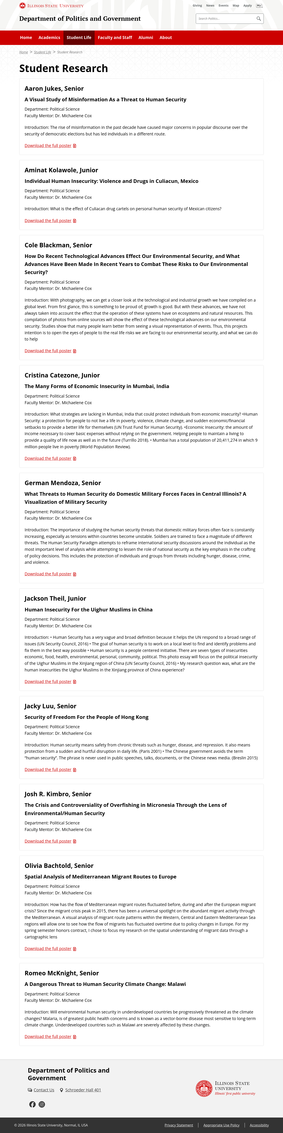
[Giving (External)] (197, 5)
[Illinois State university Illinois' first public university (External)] (225, 1088)
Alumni (146, 37)
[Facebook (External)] (32, 1104)
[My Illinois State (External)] (259, 5)
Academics (49, 37)
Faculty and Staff (115, 37)
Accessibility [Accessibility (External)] (259, 1125)
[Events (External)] (223, 5)
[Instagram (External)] (41, 1104)
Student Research (70, 52)
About (166, 37)
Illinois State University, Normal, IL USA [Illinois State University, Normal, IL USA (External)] (57, 1125)
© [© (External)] (15, 1125)
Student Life (79, 37)
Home (26, 37)
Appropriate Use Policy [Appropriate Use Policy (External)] (221, 1125)
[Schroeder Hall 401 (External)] (80, 1090)
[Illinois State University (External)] (51, 5)
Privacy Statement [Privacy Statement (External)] (179, 1125)
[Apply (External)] (247, 5)
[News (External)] (210, 5)
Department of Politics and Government (80, 18)
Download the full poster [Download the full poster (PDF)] (48, 145)
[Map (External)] (236, 5)
